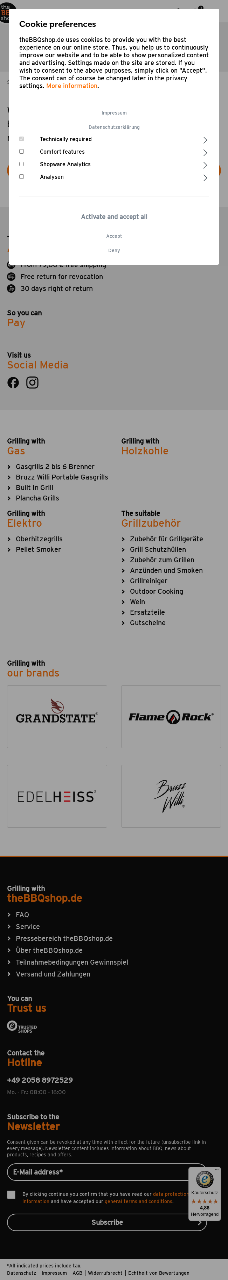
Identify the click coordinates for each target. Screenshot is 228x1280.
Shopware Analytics (65, 164)
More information (71, 85)
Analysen (52, 177)
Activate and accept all (114, 216)
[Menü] (217, 1171)
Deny (114, 250)
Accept (114, 236)
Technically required (66, 139)
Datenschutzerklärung (114, 127)
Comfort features (62, 151)
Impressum (114, 113)
